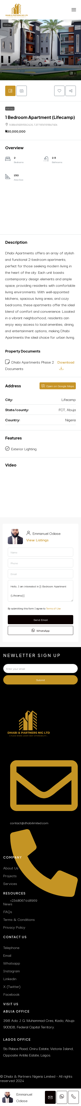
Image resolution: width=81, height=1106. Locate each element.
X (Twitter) (12, 986)
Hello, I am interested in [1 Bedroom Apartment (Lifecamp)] (40, 591)
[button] (40, 49)
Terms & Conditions (19, 919)
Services (10, 883)
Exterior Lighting (24, 449)
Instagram (11, 971)
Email (7, 955)
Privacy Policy (14, 927)
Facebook (11, 994)
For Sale (7, 24)
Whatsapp (11, 963)
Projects (10, 875)
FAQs (7, 911)
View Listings (37, 540)
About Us (10, 868)
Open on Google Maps (57, 386)
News (7, 904)
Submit (40, 680)
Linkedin (9, 978)
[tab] (10, 91)
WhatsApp (40, 630)
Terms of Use (53, 608)
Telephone (11, 947)
